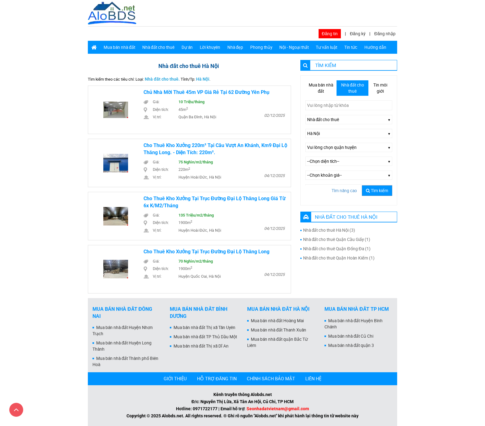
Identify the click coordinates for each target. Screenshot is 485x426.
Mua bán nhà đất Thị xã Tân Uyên (204, 327)
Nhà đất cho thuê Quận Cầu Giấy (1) (337, 239)
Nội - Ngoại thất (294, 47)
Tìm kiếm (377, 190)
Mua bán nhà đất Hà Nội (278, 309)
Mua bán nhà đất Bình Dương (198, 312)
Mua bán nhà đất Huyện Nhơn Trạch (122, 330)
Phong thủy (261, 47)
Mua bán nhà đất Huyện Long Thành (122, 346)
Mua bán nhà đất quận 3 (351, 345)
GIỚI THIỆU (175, 378)
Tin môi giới (380, 88)
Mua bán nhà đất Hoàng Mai (277, 320)
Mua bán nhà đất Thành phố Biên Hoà (125, 361)
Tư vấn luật (326, 47)
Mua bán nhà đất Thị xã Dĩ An (201, 346)
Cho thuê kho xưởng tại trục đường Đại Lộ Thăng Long (206, 252)
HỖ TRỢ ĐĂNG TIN (217, 378)
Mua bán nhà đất (119, 47)
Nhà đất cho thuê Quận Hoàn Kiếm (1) (339, 258)
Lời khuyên (210, 47)
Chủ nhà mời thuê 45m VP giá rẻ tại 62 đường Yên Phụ (207, 92)
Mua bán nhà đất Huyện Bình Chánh (353, 324)
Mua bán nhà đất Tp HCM (356, 309)
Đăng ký (357, 33)
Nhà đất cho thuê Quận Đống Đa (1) (337, 248)
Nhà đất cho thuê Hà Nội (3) (329, 230)
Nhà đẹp (235, 47)
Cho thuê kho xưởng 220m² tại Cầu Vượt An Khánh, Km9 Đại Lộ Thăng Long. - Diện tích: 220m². (215, 148)
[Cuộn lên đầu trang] (16, 410)
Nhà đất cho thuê (158, 47)
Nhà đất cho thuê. (162, 79)
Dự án (187, 47)
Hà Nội (202, 79)
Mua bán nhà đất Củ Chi (350, 336)
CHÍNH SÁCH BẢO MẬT (271, 378)
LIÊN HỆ (313, 378)
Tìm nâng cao (344, 190)
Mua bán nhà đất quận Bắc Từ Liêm (277, 342)
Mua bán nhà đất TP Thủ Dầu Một (205, 337)
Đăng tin (330, 33)
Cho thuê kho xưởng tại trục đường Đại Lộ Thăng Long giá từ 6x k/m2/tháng (214, 202)
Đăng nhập (385, 33)
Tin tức (350, 47)
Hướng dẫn (375, 47)
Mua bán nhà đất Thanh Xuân (278, 330)
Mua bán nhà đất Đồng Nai (122, 312)
